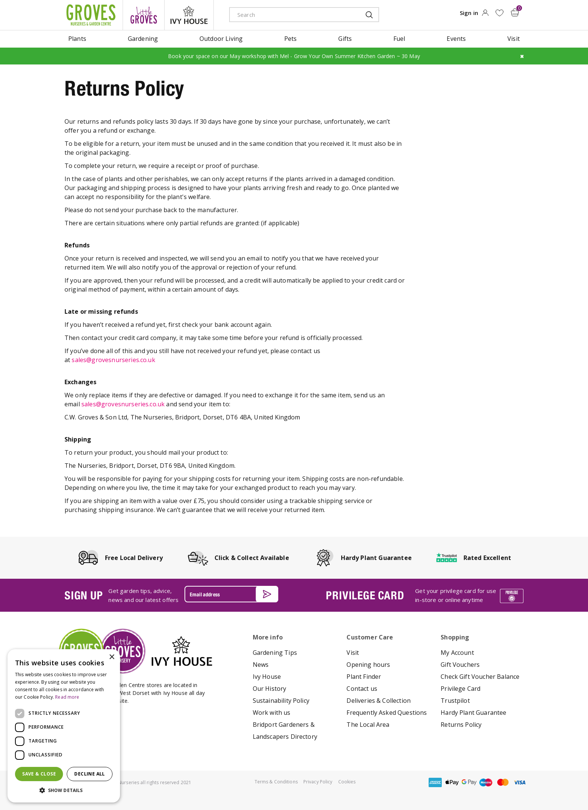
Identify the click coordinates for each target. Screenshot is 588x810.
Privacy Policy (318, 782)
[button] (63, 790)
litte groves (144, 15)
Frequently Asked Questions (386, 712)
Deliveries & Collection (378, 700)
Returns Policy (461, 724)
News (261, 664)
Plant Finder (363, 676)
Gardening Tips (275, 652)
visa (519, 782)
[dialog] (64, 726)
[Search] (289, 14)
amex (435, 782)
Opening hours (368, 664)
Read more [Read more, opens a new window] (67, 697)
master (502, 782)
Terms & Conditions (276, 782)
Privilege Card (460, 688)
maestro (486, 782)
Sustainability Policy (281, 700)
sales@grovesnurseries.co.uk (113, 360)
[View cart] (515, 12)
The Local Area (367, 724)
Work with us (272, 712)
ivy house (189, 15)
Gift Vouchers (460, 664)
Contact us (361, 688)
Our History (269, 688)
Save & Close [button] (39, 774)
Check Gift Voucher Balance (480, 676)
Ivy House (267, 676)
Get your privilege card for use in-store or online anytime (455, 595)
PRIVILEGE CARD (365, 595)
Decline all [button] (89, 774)
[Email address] (231, 594)
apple (452, 782)
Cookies (347, 782)
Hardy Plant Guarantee (473, 712)
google (469, 782)
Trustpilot (455, 700)
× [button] (111, 657)
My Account (457, 652)
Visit (352, 652)
